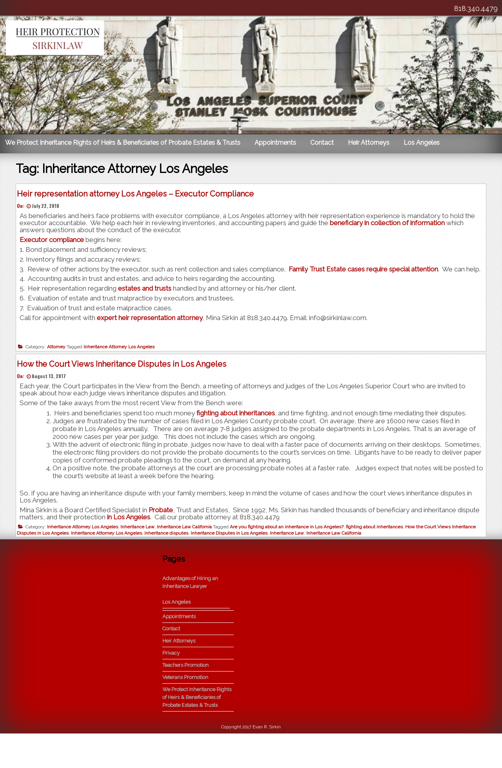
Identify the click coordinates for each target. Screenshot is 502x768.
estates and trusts (148, 298)
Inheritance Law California (187, 550)
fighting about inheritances (239, 437)
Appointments (275, 142)
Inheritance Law (141, 550)
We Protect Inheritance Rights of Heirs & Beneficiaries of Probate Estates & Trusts (122, 142)
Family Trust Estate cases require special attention (365, 272)
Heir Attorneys (368, 142)
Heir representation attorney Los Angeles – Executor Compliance (138, 196)
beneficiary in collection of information (390, 226)
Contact (322, 142)
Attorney (59, 357)
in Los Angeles (155, 541)
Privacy (171, 687)
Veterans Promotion (185, 712)
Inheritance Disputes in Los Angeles (232, 557)
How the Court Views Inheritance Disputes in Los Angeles (124, 387)
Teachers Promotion (185, 699)
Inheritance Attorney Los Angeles (122, 357)
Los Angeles (422, 142)
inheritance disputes (169, 557)
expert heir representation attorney (153, 327)
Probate (164, 534)
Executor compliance (55, 243)
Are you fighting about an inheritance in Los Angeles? (290, 550)
